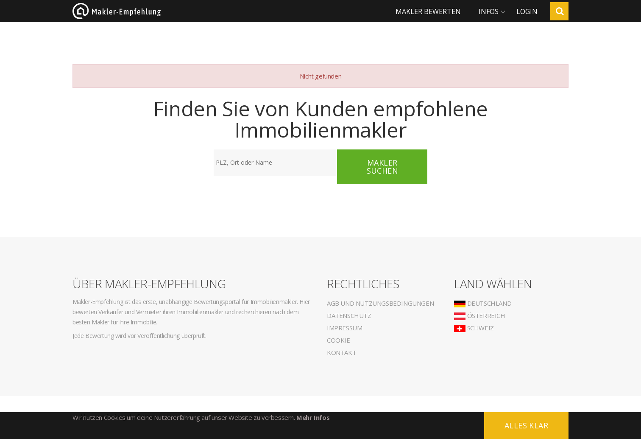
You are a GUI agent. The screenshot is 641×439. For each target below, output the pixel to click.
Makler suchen (382, 167)
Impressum (344, 328)
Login (527, 11)
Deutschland (482, 303)
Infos (489, 11)
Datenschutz (349, 315)
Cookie (338, 340)
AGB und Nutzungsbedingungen (380, 303)
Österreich (479, 315)
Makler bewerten (428, 11)
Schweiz (474, 328)
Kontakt (341, 352)
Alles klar (526, 425)
